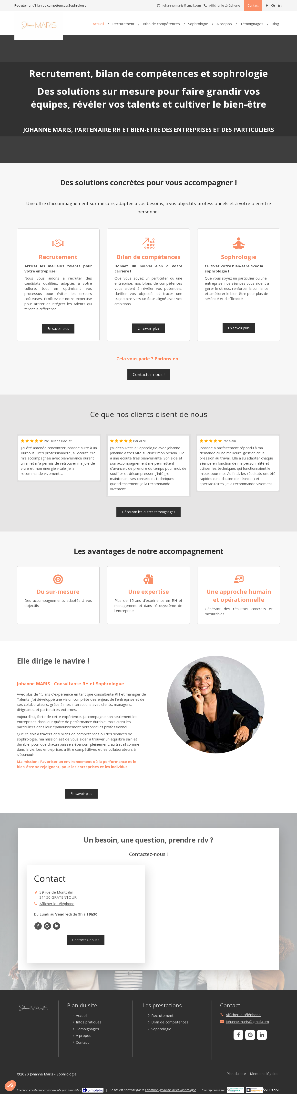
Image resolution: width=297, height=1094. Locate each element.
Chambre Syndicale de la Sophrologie (170, 1090)
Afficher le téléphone (224, 5)
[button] (10, 1086)
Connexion (271, 1089)
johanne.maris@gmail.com (247, 1021)
